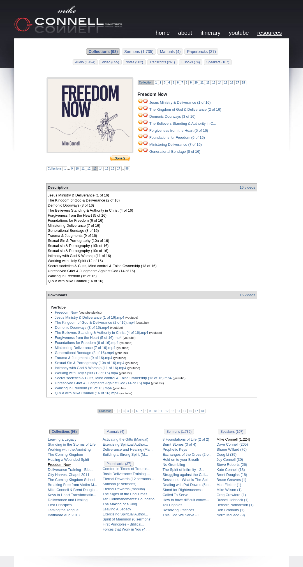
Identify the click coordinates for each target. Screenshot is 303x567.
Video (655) (110, 62)
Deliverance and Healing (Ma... (127, 449)
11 (83, 168)
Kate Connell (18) (230, 470)
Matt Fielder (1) (228, 485)
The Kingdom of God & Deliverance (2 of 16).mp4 (95, 322)
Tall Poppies (172, 505)
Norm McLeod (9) (230, 515)
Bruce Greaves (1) (231, 480)
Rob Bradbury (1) (230, 510)
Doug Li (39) (226, 454)
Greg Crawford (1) (231, 495)
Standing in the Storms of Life (72, 444)
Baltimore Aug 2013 (64, 515)
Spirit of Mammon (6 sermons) (127, 519)
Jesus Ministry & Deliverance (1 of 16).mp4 (89, 317)
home (163, 33)
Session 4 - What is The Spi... (187, 480)
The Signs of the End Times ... (127, 494)
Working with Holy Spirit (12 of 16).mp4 (86, 373)
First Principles (60, 505)
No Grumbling (174, 464)
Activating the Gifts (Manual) (125, 439)
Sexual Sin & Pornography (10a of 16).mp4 (89, 363)
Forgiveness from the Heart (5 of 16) (178, 130)
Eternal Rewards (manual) (124, 489)
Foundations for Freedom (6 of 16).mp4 (87, 343)
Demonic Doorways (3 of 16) (172, 116)
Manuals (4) (170, 51)
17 (118, 168)
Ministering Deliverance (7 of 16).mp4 (85, 348)
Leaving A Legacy (117, 509)
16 (112, 168)
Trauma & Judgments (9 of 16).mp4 (83, 358)
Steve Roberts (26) (231, 464)
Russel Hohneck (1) (232, 500)
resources (269, 33)
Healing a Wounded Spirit (68, 459)
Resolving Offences (178, 510)
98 (127, 168)
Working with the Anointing (69, 449)
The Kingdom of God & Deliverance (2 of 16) (185, 109)
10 (77, 168)
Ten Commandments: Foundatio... (130, 499)
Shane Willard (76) (231, 449)
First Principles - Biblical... (123, 524)
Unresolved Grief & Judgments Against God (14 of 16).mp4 (102, 383)
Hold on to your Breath (181, 459)
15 (106, 168)
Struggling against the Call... (185, 475)
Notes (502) (134, 62)
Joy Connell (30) (229, 459)
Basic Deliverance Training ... (126, 474)
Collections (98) (103, 51)
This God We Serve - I (180, 515)
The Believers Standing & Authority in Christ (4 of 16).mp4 (101, 332)
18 (243, 82)
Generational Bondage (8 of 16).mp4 (84, 353)
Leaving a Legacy (62, 439)
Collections (55, 168)
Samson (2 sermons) (120, 484)
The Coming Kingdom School (71, 480)
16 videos (247, 187)
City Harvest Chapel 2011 (68, 475)
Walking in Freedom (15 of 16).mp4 (83, 388)
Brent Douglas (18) (231, 475)
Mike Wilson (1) (229, 490)
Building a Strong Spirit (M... (125, 454)
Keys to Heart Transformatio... (72, 495)
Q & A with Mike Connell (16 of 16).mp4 (87, 393)
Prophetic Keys (175, 449)
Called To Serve (175, 495)
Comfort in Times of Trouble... (127, 469)
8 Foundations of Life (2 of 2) (186, 439)
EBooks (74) (190, 62)
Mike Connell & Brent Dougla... (73, 490)
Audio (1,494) (85, 62)
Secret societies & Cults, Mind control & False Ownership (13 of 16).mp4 (113, 378)
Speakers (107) (217, 62)
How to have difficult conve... (186, 500)
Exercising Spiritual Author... (125, 444)
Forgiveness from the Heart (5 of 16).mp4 (88, 337)
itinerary (210, 33)
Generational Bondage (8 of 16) (174, 151)
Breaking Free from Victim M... (72, 485)
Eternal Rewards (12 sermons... (128, 479)
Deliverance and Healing (68, 500)
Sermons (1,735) (138, 51)
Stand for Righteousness (182, 490)
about (185, 33)
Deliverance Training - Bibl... (71, 470)
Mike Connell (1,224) (233, 439)
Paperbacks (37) (201, 51)
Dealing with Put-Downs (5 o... (187, 485)
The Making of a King (120, 504)
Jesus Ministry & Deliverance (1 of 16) (180, 102)
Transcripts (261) (162, 62)
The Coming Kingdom (65, 454)
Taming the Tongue (63, 510)
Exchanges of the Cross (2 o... (187, 454)
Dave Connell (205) (232, 444)
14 (100, 168)
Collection (145, 82)
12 (89, 168)
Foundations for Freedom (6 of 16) (177, 137)
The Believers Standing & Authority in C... (182, 123)
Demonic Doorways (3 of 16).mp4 (82, 327)
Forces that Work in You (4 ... (126, 529)
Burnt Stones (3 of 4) (179, 444)
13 (94, 168)
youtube (239, 33)
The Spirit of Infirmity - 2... (183, 470)
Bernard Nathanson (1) (234, 505)
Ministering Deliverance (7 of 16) (175, 144)
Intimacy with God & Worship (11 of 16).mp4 (90, 368)
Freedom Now (66, 312)
